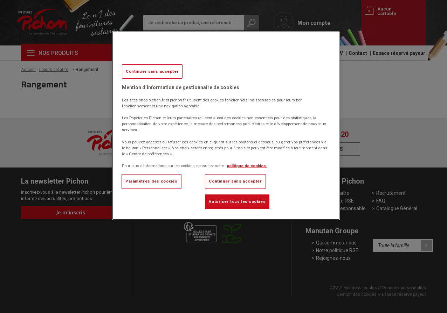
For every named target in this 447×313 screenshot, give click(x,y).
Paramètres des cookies (151, 181)
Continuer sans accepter (152, 71)
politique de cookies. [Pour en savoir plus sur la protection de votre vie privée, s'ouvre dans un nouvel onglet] (247, 165)
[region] (226, 125)
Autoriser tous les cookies (237, 201)
